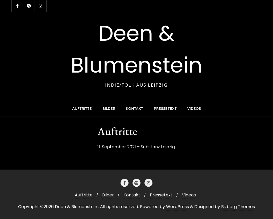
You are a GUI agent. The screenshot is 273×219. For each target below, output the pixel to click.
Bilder (108, 195)
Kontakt (131, 195)
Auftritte (84, 195)
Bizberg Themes (238, 207)
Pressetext (161, 195)
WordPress (177, 207)
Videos (189, 195)
